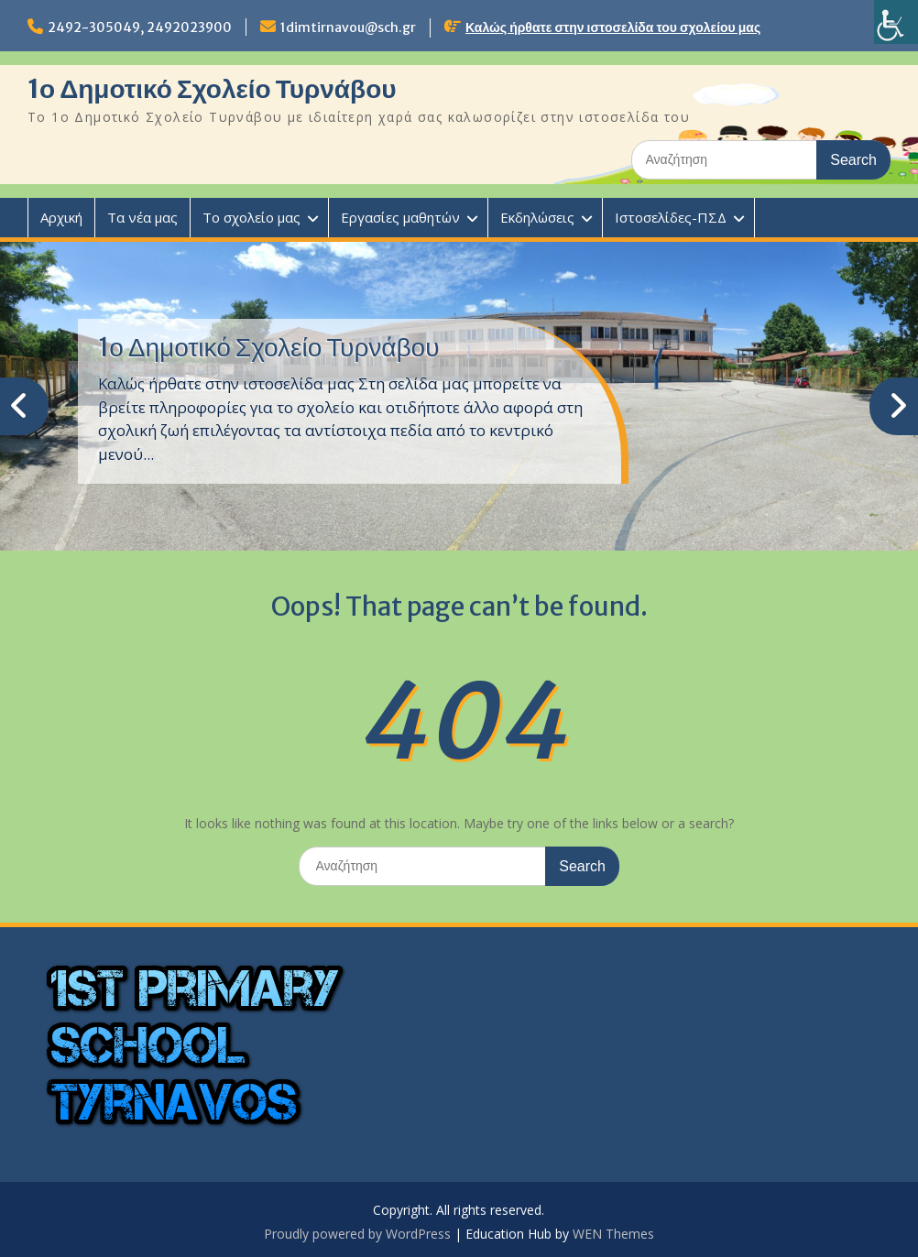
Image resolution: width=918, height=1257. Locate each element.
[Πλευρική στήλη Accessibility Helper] (896, 22)
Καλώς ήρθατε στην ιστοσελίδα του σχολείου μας (612, 27)
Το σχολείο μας (251, 217)
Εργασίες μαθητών (400, 217)
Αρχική (61, 217)
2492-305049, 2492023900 (140, 27)
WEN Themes (613, 1233)
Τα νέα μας (142, 217)
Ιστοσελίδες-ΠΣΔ (671, 217)
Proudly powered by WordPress (357, 1233)
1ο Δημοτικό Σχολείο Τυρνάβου (212, 88)
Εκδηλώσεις (537, 217)
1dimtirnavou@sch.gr (348, 27)
